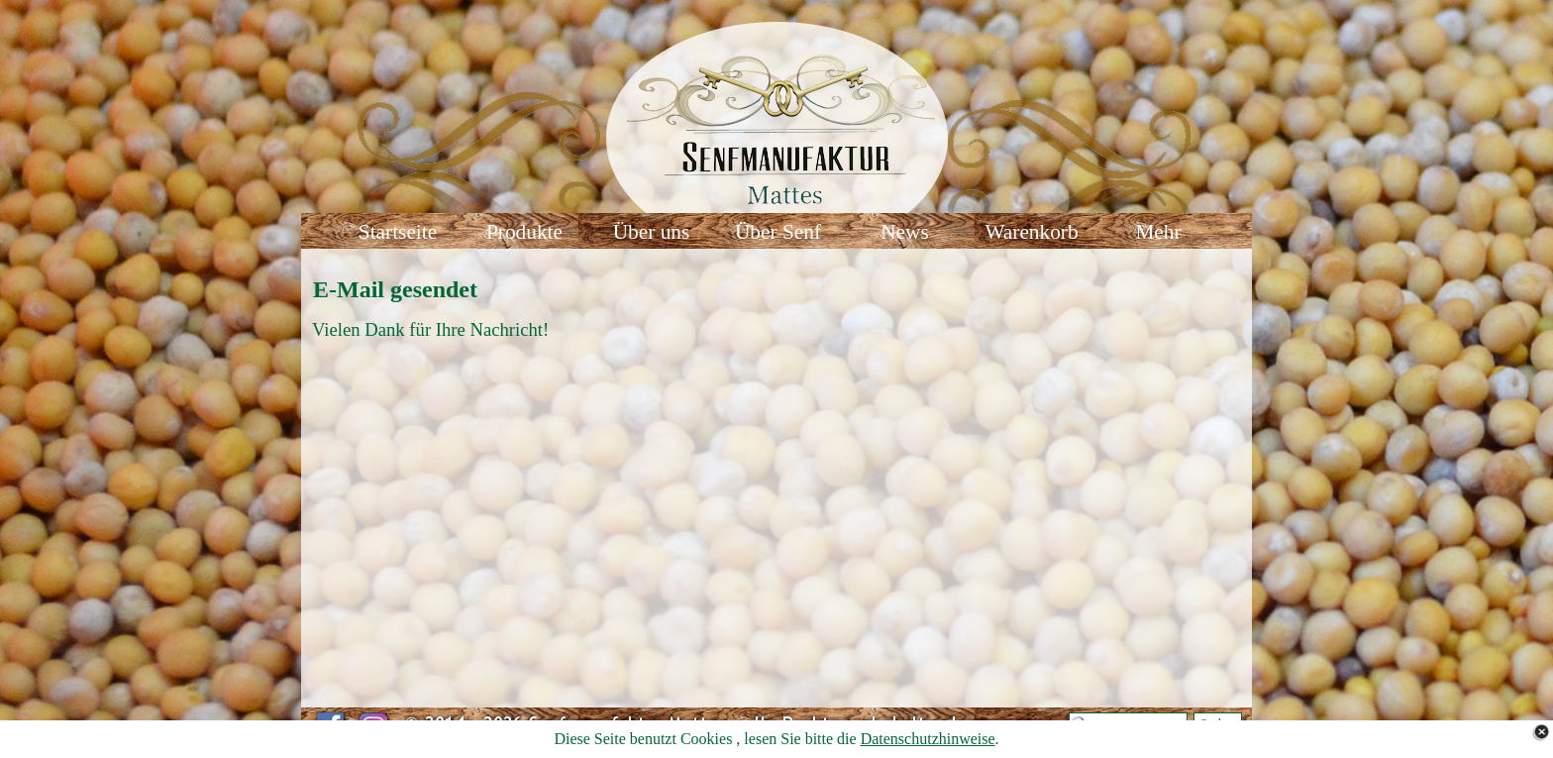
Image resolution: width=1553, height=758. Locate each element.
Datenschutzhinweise (928, 738)
